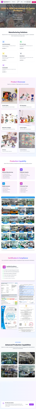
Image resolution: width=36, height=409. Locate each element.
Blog (21, 1)
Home (9, 1)
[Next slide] (34, 14)
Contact (25, 1)
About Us (18, 2)
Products (14, 1)
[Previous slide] (2, 14)
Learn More (4, 48)
